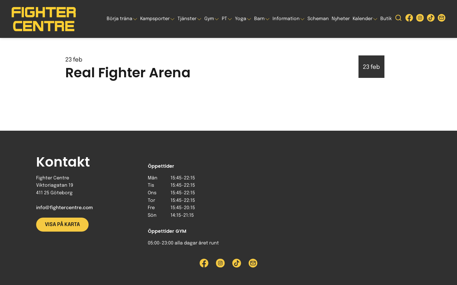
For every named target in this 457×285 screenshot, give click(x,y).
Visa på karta (62, 224)
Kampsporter (155, 18)
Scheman (318, 18)
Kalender (362, 18)
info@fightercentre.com (64, 207)
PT (224, 18)
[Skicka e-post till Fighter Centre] (441, 19)
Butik (386, 18)
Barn (259, 18)
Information (286, 18)
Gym (209, 18)
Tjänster (186, 18)
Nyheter (341, 18)
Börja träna (119, 18)
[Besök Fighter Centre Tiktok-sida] (431, 19)
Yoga (240, 18)
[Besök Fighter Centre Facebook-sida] (409, 19)
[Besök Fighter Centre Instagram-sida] (420, 19)
